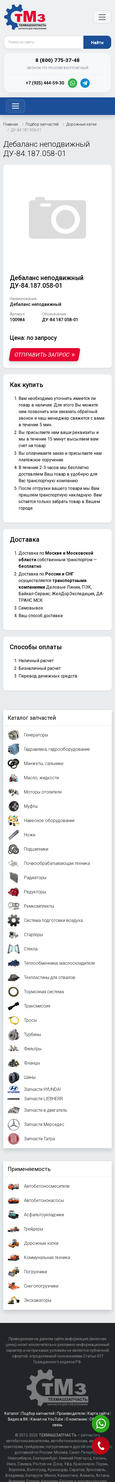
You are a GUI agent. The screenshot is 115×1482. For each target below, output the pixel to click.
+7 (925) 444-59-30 (45, 83)
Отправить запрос (44, 354)
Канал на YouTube (47, 1419)
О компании (76, 1419)
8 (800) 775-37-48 (57, 60)
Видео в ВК (18, 1419)
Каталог (11, 1413)
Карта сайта (98, 1413)
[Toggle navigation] (15, 106)
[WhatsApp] (72, 83)
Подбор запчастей (38, 1413)
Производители (71, 1413)
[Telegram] (85, 83)
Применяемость (29, 1169)
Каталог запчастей (32, 718)
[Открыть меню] (102, 17)
